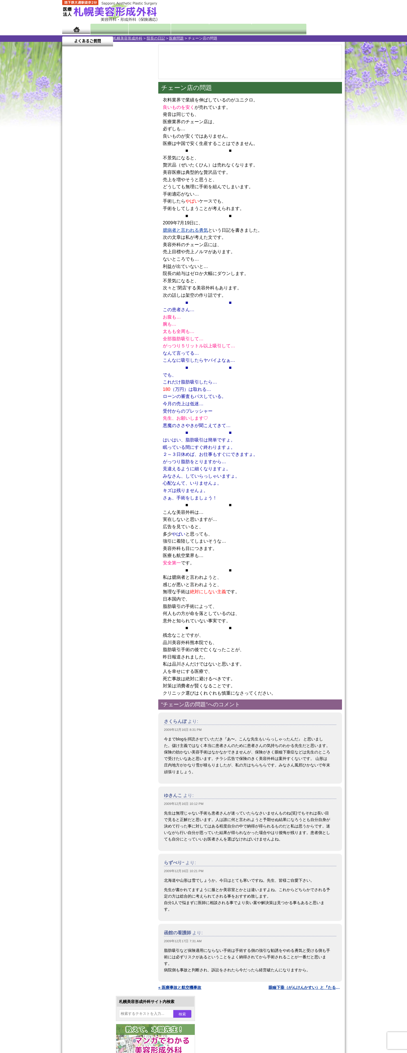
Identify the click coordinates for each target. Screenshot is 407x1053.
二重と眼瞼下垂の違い (93, 538)
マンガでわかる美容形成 (144, 29)
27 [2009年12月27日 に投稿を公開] (72, 211)
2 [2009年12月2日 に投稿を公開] (104, 177)
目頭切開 (89, 650)
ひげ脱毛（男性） (97, 599)
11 (106, 264)
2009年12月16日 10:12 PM (184, 803)
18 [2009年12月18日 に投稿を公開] (126, 194)
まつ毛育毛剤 (93, 619)
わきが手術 (101, 548)
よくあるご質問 (319, 29)
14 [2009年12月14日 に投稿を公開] (83, 194)
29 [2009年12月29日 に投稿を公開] (93, 211)
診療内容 (181, 29)
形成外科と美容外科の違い (97, 711)
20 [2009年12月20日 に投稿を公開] (72, 202)
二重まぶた (91, 528)
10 (101, 264)
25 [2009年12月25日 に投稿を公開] (126, 202)
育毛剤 (87, 609)
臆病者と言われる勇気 (185, 230)
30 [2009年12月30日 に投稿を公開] (104, 211)
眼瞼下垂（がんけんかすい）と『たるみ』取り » (305, 987)
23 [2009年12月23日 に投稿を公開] (104, 202)
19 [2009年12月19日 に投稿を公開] (137, 194)
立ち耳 (87, 568)
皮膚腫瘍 (89, 640)
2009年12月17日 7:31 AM (183, 941)
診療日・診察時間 (265, 29)
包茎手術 (89, 629)
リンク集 (81, 762)
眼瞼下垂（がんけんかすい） (106, 497)
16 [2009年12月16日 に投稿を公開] (104, 194)
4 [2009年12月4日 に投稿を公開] (126, 177)
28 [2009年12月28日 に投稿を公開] (83, 211)
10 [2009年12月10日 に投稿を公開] (115, 185)
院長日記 (107, 29)
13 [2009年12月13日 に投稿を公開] (72, 194)
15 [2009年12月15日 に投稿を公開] (93, 194)
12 (112, 264)
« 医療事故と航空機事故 (179, 987)
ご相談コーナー (294, 11)
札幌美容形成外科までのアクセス (103, 722)
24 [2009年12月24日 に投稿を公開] (115, 202)
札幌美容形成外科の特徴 (95, 701)
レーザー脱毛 (93, 579)
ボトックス (91, 660)
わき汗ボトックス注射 (101, 558)
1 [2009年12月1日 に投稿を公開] (93, 177)
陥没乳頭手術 (93, 507)
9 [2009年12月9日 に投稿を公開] (104, 185)
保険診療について (89, 742)
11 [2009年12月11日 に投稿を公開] (126, 185)
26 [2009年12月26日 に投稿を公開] (137, 202)
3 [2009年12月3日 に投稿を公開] (115, 177)
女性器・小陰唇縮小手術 (103, 517)
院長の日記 (105, 38)
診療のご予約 (328, 11)
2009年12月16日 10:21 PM (184, 871)
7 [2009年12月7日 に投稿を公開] (83, 185)
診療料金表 (217, 29)
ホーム (76, 29)
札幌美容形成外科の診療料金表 (101, 732)
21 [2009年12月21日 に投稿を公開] (83, 202)
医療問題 (125, 38)
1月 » (88, 222)
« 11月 (72, 222)
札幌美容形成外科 (77, 38)
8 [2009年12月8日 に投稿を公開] (93, 185)
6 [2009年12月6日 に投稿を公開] (72, 185)
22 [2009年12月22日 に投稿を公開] (93, 202)
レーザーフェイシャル (101, 589)
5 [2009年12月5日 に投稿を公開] (137, 177)
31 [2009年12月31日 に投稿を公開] (115, 211)
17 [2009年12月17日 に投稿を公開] (115, 194)
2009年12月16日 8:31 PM (183, 729)
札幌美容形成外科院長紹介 (97, 752)
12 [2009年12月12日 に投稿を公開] (137, 185)
